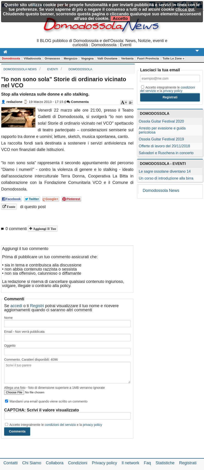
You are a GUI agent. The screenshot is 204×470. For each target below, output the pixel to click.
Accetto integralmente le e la (53, 425)
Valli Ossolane (107, 58)
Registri (37, 305)
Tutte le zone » (173, 58)
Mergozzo (70, 58)
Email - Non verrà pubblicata (24, 331)
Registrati (187, 463)
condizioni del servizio (60, 425)
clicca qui (184, 9)
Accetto (120, 18)
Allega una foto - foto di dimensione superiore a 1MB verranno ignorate (54, 387)
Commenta (78, 102)
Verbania (127, 58)
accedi (16, 305)
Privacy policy (104, 463)
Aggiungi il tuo (44, 228)
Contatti (10, 463)
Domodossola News (161, 190)
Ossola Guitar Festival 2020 (161, 121)
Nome (8, 317)
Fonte (10, 206)
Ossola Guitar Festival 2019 (161, 139)
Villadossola (32, 58)
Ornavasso (52, 58)
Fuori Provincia (148, 58)
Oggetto (10, 345)
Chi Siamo (31, 463)
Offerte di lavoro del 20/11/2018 (164, 146)
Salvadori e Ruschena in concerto (166, 153)
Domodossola (11, 58)
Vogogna (87, 58)
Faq (147, 463)
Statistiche (164, 463)
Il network (130, 463)
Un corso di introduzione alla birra (166, 178)
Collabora (54, 463)
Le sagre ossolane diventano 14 (165, 171)
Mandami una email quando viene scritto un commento (46, 401)
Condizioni (77, 463)
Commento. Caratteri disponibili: (31, 359)
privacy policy (92, 425)
